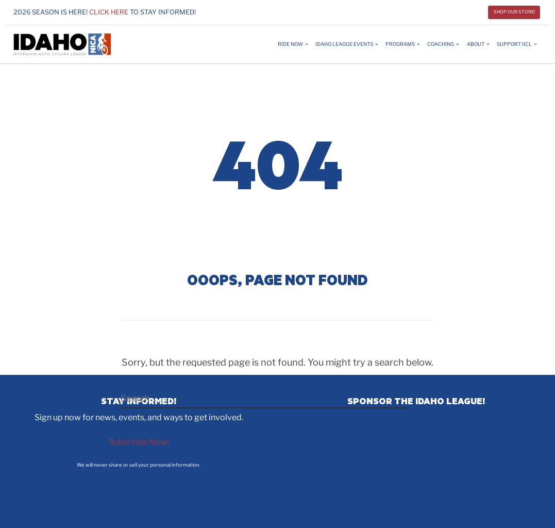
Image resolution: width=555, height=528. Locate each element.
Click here (108, 12)
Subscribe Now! (139, 442)
